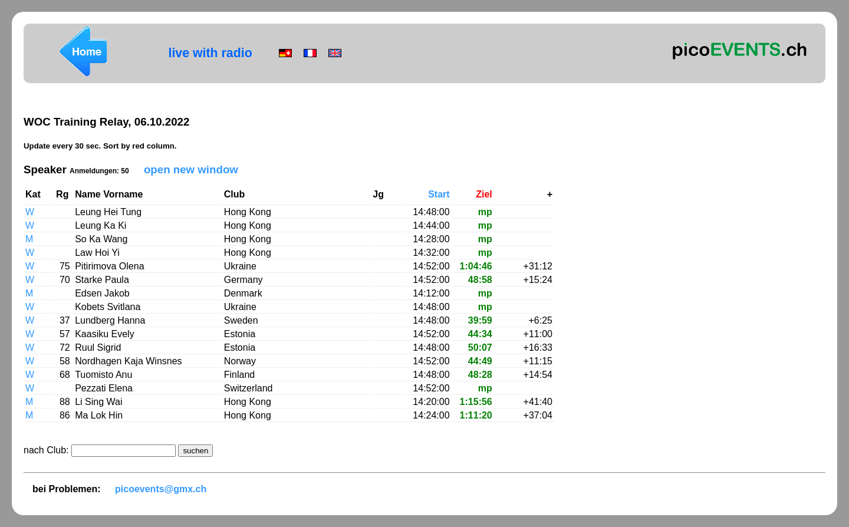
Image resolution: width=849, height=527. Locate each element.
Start (438, 194)
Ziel (484, 194)
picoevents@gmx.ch (160, 489)
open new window (191, 169)
